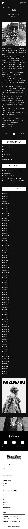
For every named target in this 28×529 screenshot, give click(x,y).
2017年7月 (6, 339)
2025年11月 (6, 206)
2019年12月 (6, 267)
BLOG (6, 7)
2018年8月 (6, 307)
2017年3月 (6, 349)
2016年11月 (6, 359)
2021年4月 (6, 243)
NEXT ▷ (23, 134)
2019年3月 (6, 289)
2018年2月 (6, 322)
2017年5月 (6, 344)
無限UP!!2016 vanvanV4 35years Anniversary (14, 170)
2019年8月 (6, 277)
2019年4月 (6, 287)
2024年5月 (6, 218)
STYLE (4, 478)
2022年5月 (6, 228)
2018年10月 (6, 302)
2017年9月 (6, 334)
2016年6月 (6, 371)
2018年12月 (6, 297)
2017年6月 (6, 341)
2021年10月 (6, 238)
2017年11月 (6, 329)
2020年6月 (6, 253)
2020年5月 (6, 255)
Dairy (4, 151)
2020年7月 (6, 250)
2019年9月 (6, 275)
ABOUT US (6, 471)
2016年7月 (6, 368)
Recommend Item (7, 159)
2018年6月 (6, 312)
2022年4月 (6, 230)
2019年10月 (6, 272)
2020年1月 (6, 265)
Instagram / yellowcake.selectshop (11, 518)
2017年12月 (6, 326)
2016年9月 (6, 363)
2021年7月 (6, 240)
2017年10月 (6, 331)
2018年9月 (6, 304)
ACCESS (5, 483)
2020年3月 (6, 260)
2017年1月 (6, 354)
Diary (4, 156)
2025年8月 (6, 208)
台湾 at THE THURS (8, 175)
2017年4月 (6, 346)
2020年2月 (6, 262)
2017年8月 (6, 336)
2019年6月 (6, 282)
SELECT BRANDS (7, 476)
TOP (4, 468)
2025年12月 (6, 203)
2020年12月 (6, 245)
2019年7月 (6, 280)
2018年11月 (6, 299)
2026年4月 (6, 193)
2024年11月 (6, 216)
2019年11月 (6, 270)
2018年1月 (6, 324)
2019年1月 (6, 294)
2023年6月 (6, 223)
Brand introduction (8, 146)
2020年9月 (6, 248)
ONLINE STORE (7, 480)
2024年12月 (6, 213)
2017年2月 (6, 351)
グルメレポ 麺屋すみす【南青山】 (12, 178)
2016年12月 (6, 356)
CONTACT (6, 485)
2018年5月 (6, 314)
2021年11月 (6, 235)
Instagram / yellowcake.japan (10, 516)
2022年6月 (6, 225)
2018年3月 (6, 319)
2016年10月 (6, 361)
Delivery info (6, 154)
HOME (3, 7)
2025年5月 (6, 211)
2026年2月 (6, 198)
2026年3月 (6, 196)
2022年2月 (6, 233)
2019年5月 (6, 285)
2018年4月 (6, 317)
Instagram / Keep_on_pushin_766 (11, 521)
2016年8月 (6, 366)
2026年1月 (6, 201)
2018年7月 (6, 309)
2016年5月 (6, 373)
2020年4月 (6, 257)
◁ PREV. (4, 134)
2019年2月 (6, 292)
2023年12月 (6, 220)
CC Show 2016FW (8, 173)
